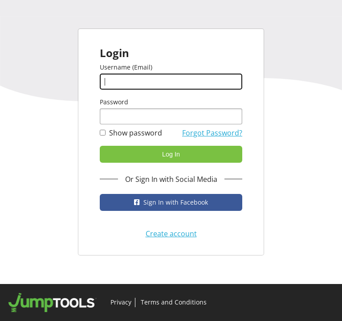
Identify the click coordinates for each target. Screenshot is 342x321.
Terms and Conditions (174, 302)
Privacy (120, 302)
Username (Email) (126, 67)
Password (114, 102)
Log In (171, 154)
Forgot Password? (212, 133)
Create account (171, 234)
